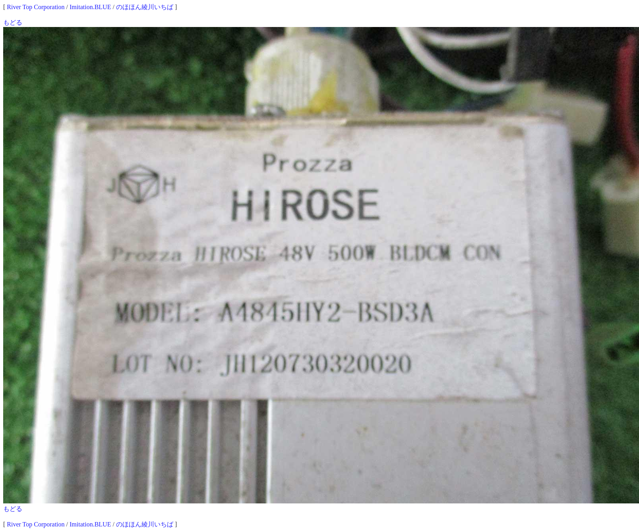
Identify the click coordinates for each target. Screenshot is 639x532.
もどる (12, 22)
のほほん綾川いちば (144, 7)
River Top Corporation (35, 7)
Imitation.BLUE (90, 7)
